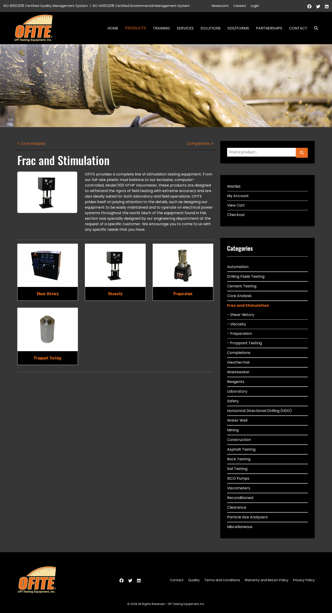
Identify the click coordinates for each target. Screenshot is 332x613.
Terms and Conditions (222, 580)
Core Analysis (33, 143)
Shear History (48, 293)
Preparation (182, 293)
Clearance (236, 507)
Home (112, 28)
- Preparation (239, 333)
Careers (239, 5)
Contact (298, 28)
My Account (238, 195)
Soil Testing (237, 468)
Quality (194, 580)
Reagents (235, 381)
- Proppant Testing (244, 343)
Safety (233, 401)
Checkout (236, 214)
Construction (239, 439)
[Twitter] (318, 6)
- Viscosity (236, 324)
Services (185, 28)
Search (314, 28)
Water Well (237, 420)
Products (135, 28)
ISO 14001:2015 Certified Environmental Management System (141, 5)
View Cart (236, 205)
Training (161, 28)
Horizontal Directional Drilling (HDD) (259, 410)
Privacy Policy (304, 580)
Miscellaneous (239, 526)
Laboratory (237, 391)
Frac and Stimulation (248, 305)
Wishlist (234, 186)
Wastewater (238, 372)
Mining (233, 430)
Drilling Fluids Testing (245, 276)
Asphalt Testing (241, 449)
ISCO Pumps (238, 478)
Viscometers (238, 488)
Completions (198, 143)
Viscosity (115, 293)
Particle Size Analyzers (247, 517)
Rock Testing (238, 459)
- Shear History (240, 314)
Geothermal (238, 362)
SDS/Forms (238, 28)
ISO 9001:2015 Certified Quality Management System (45, 5)
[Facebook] (309, 6)
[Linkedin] (327, 6)
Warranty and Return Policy (266, 580)
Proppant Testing (47, 358)
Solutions (211, 28)
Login (255, 5)
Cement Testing (241, 286)
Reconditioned (240, 497)
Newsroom (220, 5)
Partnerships (269, 28)
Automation (238, 266)
